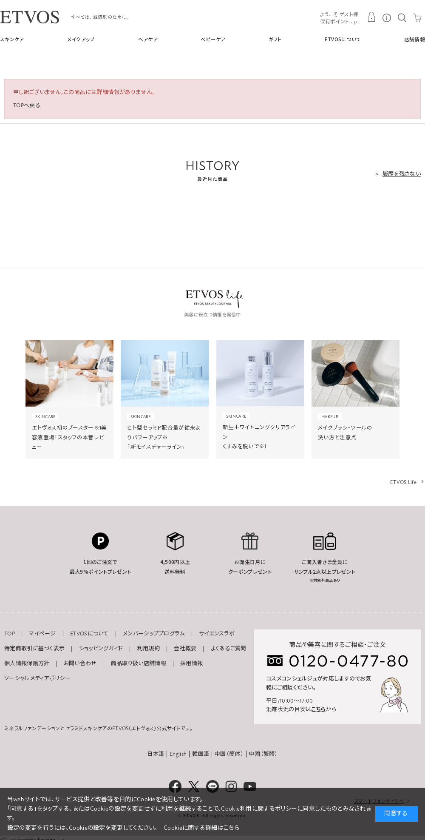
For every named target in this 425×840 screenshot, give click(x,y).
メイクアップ (81, 39)
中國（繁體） (263, 754)
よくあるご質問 (228, 648)
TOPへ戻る (26, 105)
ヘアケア (148, 39)
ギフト (275, 39)
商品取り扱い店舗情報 (138, 663)
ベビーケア (213, 39)
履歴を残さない (401, 174)
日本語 (155, 754)
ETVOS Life (403, 482)
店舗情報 (414, 39)
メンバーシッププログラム (154, 633)
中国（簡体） (229, 754)
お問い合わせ (80, 663)
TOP (9, 633)
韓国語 (200, 754)
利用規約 (148, 648)
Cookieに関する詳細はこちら (201, 827)
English (178, 754)
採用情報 (191, 663)
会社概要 (185, 648)
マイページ (42, 633)
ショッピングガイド (101, 648)
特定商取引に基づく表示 (34, 648)
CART (417, 17)
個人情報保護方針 (26, 663)
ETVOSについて (343, 39)
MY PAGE (371, 17)
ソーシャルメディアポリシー (37, 678)
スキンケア (12, 39)
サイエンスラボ (217, 633)
